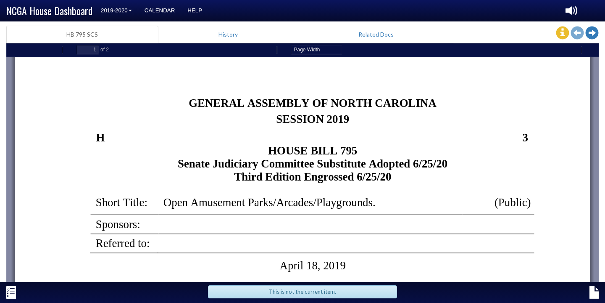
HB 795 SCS (82, 34)
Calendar (160, 10)
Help (194, 10)
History (228, 34)
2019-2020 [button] (116, 10)
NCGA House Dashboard (49, 10)
